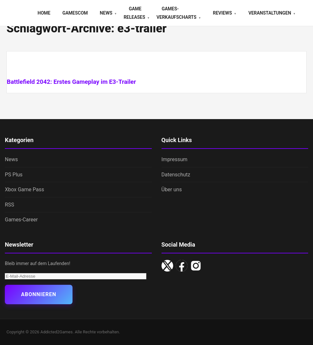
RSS (9, 205)
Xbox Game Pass (24, 189)
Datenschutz (176, 175)
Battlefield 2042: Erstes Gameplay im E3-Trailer (71, 81)
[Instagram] (196, 266)
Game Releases (134, 13)
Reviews (222, 13)
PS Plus (14, 175)
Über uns (172, 189)
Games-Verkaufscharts (176, 13)
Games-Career (21, 220)
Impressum (175, 159)
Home (44, 13)
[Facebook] (181, 266)
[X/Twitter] (167, 266)
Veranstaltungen (269, 13)
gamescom (75, 13)
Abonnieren (38, 294)
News (106, 13)
